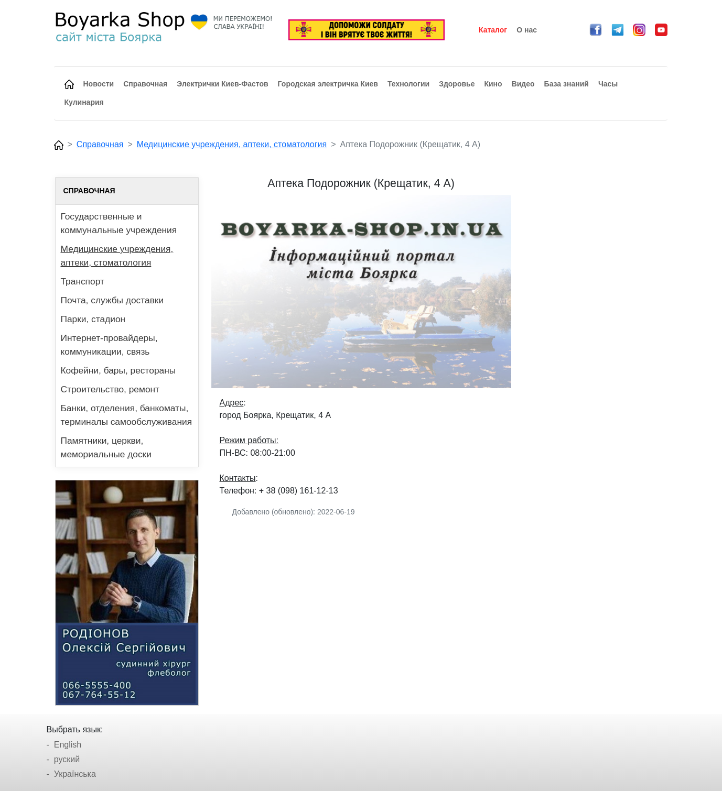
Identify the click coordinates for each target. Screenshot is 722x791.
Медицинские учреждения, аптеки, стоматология (232, 144)
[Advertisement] (595, 334)
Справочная (100, 144)
